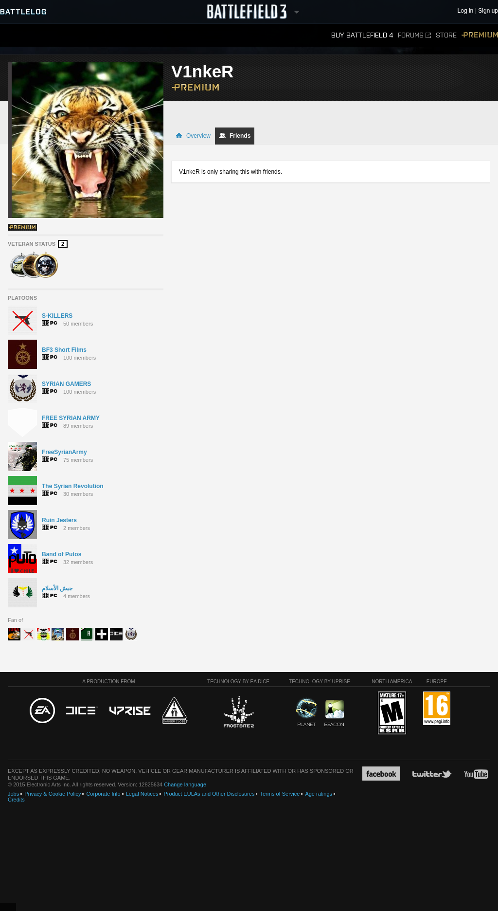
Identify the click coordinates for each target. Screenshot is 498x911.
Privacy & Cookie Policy (52, 794)
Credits (16, 799)
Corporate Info (103, 794)
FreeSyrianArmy (64, 452)
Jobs (13, 794)
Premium (480, 35)
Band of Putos (61, 554)
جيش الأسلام (57, 588)
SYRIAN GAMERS (66, 384)
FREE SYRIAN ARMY (71, 418)
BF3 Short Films (64, 349)
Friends (234, 135)
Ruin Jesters (59, 520)
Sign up (488, 11)
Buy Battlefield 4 (362, 35)
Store (446, 35)
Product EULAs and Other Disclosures (208, 794)
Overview (193, 135)
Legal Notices (142, 794)
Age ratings (318, 794)
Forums (414, 35)
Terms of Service (280, 794)
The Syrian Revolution (73, 486)
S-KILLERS (57, 315)
